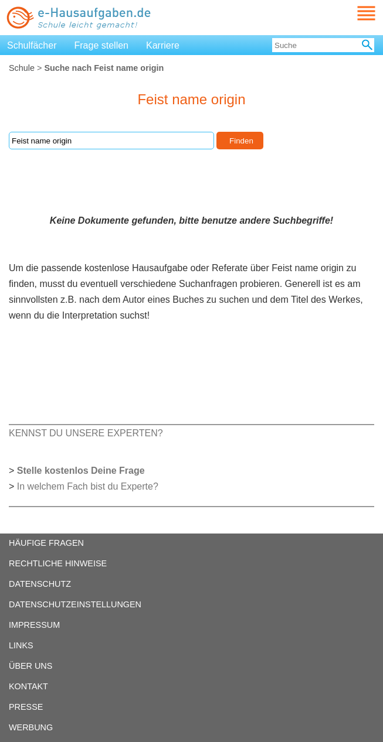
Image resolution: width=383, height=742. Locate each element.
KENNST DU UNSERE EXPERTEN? (86, 433)
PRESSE (26, 707)
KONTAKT (28, 686)
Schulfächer (32, 45)
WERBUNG (31, 727)
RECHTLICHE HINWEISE (58, 563)
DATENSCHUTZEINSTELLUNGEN (75, 604)
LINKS (21, 645)
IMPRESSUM (34, 625)
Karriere (162, 45)
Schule (22, 68)
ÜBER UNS (30, 666)
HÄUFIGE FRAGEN (46, 543)
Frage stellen (101, 45)
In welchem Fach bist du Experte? (87, 486)
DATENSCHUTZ (40, 584)
